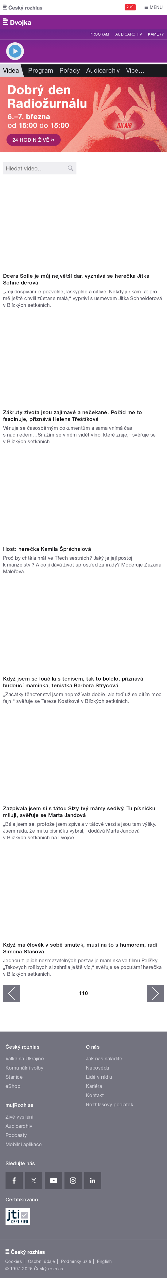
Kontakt (95, 1095)
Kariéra (94, 1086)
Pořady (70, 70)
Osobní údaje (41, 1261)
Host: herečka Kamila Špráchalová (47, 549)
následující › (155, 993)
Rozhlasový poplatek (109, 1105)
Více (135, 70)
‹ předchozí (11, 993)
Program (99, 34)
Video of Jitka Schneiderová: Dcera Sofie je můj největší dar (83, 225)
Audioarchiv (128, 34)
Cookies (13, 1261)
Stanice (14, 1077)
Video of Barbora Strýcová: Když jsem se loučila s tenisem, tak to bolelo (83, 627)
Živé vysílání (19, 1117)
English (104, 1261)
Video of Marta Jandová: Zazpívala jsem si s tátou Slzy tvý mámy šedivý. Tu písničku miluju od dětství (83, 757)
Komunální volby (24, 1068)
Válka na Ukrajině (25, 1059)
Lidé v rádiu (99, 1077)
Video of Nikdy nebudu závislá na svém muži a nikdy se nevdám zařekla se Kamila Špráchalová (83, 497)
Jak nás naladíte (104, 1059)
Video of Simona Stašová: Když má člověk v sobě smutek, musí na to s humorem (83, 894)
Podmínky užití (76, 1261)
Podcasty (16, 1135)
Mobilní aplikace (24, 1144)
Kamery (156, 34)
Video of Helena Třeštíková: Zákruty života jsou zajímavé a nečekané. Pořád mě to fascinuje (83, 361)
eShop (13, 1086)
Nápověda (97, 1068)
